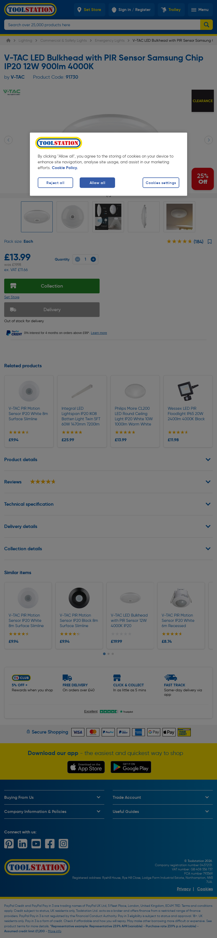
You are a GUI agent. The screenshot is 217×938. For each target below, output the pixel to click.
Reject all (55, 182)
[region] (108, 164)
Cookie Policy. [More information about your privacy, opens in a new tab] (65, 167)
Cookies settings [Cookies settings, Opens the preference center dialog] (161, 182)
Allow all (97, 182)
